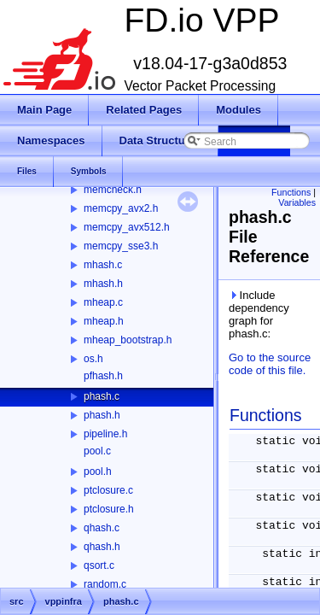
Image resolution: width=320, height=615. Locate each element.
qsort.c (99, 565)
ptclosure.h (109, 509)
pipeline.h (105, 434)
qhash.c (101, 528)
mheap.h (104, 321)
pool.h (98, 471)
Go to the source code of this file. (270, 364)
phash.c (101, 396)
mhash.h (103, 284)
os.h (93, 359)
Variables (297, 202)
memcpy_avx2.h (121, 208)
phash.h (102, 415)
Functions (291, 192)
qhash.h (102, 547)
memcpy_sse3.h (121, 246)
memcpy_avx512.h (127, 227)
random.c (105, 584)
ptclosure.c (108, 490)
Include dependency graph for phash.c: (259, 314)
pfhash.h (103, 376)
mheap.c (103, 302)
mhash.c (103, 265)
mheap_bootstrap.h (128, 340)
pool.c (97, 451)
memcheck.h (113, 190)
